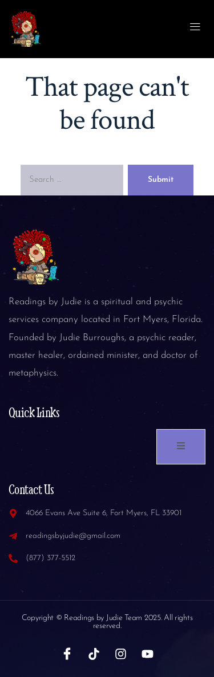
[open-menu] (195, 29)
